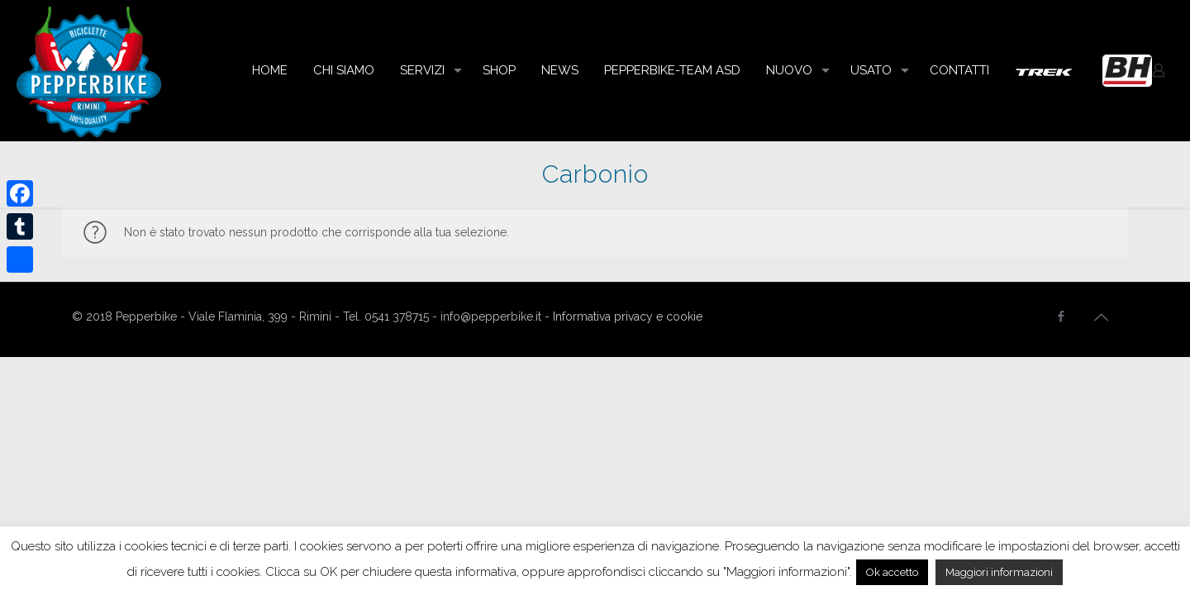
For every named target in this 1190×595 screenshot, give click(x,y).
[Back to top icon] (1100, 317)
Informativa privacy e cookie (627, 316)
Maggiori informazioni (999, 572)
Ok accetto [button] (892, 572)
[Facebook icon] (1060, 316)
